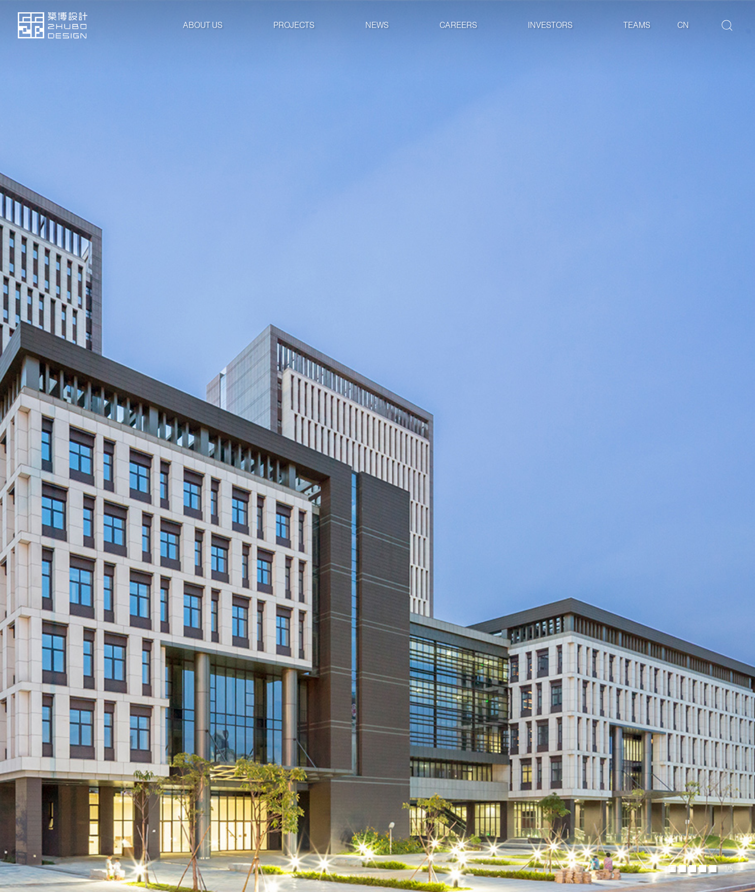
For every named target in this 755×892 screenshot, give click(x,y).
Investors (550, 25)
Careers (458, 25)
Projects (293, 25)
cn (683, 25)
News (377, 25)
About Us (203, 25)
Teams (636, 25)
